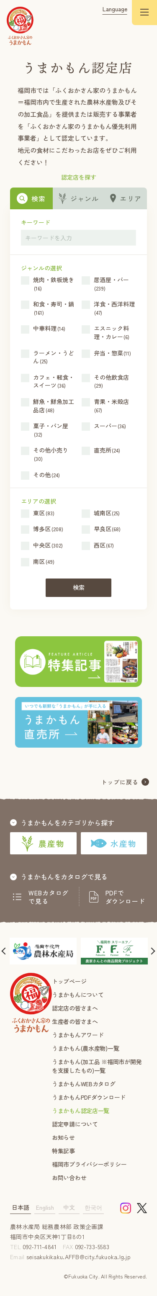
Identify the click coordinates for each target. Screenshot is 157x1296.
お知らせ (63, 1137)
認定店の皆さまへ (75, 1008)
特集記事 (63, 1151)
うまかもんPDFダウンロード (89, 1097)
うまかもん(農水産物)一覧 (85, 1048)
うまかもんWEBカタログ (84, 1084)
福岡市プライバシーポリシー (89, 1164)
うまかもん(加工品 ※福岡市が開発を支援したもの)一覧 (97, 1066)
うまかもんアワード (77, 1035)
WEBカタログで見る (48, 897)
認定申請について (75, 1124)
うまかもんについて (77, 994)
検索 (79, 587)
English (45, 1207)
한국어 (93, 1207)
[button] (5, 951)
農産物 (43, 843)
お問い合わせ (69, 1177)
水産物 (114, 843)
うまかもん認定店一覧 (80, 1110)
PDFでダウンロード (125, 897)
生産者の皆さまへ (75, 1021)
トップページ (69, 981)
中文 (69, 1207)
